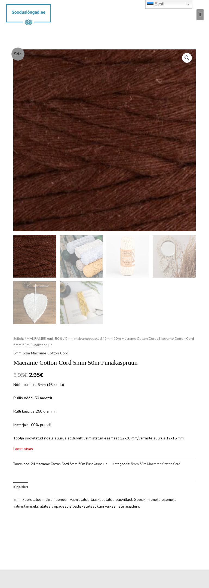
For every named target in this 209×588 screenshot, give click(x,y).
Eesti (155, 4)
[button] (187, 58)
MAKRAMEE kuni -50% (45, 338)
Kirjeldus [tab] (20, 487)
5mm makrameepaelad (83, 338)
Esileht (18, 338)
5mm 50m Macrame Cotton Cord (130, 338)
